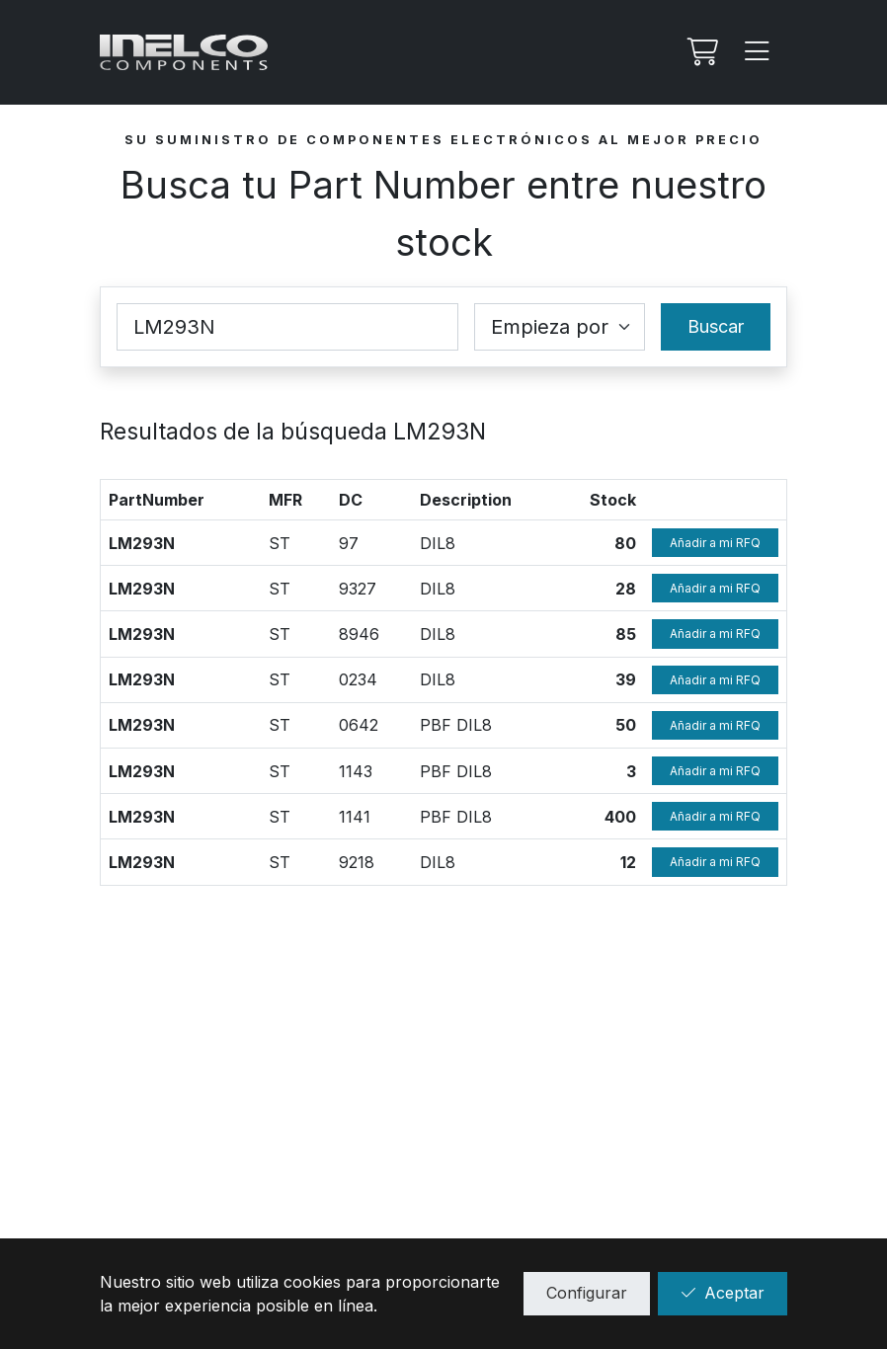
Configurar (586, 1293)
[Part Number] (287, 327)
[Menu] (757, 52)
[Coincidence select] (559, 327)
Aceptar (723, 1293)
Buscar (715, 326)
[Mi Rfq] (700, 52)
